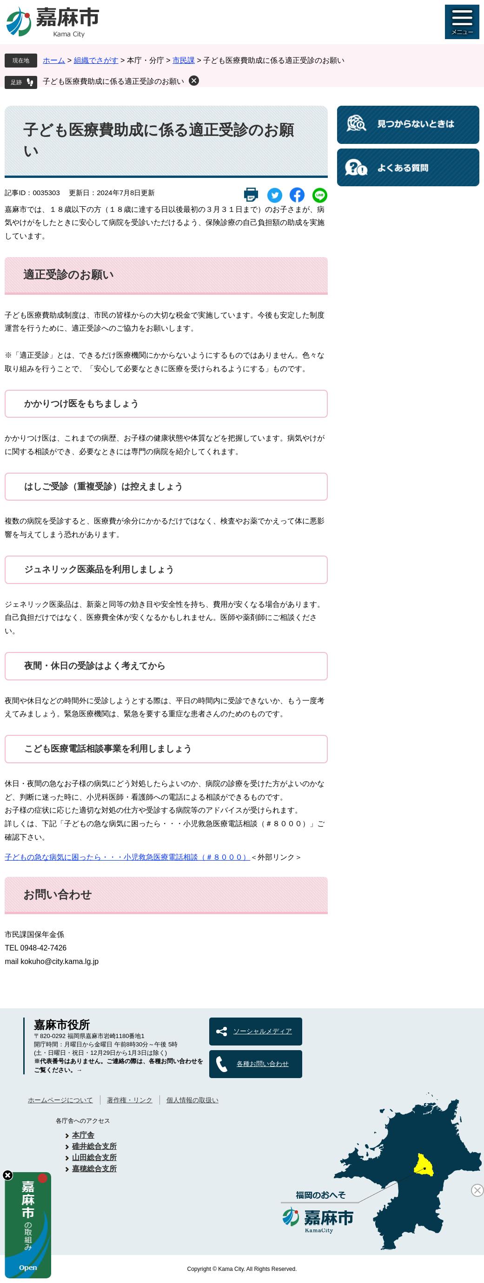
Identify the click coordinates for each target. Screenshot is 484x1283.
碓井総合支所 (94, 1146)
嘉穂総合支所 (94, 1169)
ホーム (54, 60)
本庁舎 (83, 1135)
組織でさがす (96, 60)
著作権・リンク (129, 1100)
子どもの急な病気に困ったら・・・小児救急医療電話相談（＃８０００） (127, 857)
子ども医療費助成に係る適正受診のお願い (113, 81)
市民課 (183, 60)
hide (7, 1175)
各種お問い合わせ (263, 1063)
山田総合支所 (94, 1157)
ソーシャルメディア (262, 1031)
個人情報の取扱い (192, 1100)
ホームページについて (60, 1100)
